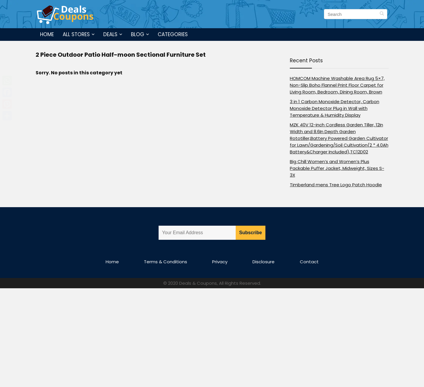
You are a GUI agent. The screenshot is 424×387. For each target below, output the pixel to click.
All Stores (76, 34)
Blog (137, 34)
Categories (173, 34)
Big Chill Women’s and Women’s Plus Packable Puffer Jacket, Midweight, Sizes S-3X (337, 168)
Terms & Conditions (165, 262)
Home (47, 34)
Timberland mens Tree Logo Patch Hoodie (336, 185)
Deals (110, 34)
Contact (309, 262)
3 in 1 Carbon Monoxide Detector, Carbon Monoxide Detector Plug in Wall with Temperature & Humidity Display (334, 108)
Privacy (219, 262)
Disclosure (263, 262)
